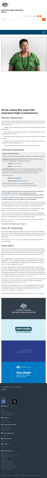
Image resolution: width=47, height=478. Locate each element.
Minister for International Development (9, 467)
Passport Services (4, 420)
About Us (3, 410)
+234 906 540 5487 (17, 166)
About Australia (4, 435)
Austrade (3, 459)
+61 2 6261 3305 (17, 178)
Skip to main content (27, 16)
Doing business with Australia (7, 428)
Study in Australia (5, 430)
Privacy (9, 475)
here (26, 224)
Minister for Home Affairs (6, 468)
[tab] (23, 406)
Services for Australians (6, 421)
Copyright (3, 475)
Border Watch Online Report (25, 276)
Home (2, 408)
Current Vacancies (5, 411)
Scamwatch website (20, 282)
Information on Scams (35, 293)
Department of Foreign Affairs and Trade (10, 455)
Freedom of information (33, 475)
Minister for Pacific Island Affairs (8, 465)
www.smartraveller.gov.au (11, 219)
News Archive (4, 441)
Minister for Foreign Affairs (7, 462)
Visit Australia (4, 458)
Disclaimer (15, 475)
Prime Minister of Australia (7, 461)
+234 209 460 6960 (17, 163)
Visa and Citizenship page (17, 239)
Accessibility (23, 475)
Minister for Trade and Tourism (8, 464)
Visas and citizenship (5, 427)
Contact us (3, 446)
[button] (4, 406)
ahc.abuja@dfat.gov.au (8, 195)
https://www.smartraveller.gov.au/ (11, 185)
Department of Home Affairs (7, 456)
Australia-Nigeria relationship (7, 414)
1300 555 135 (15, 181)
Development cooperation (7, 413)
